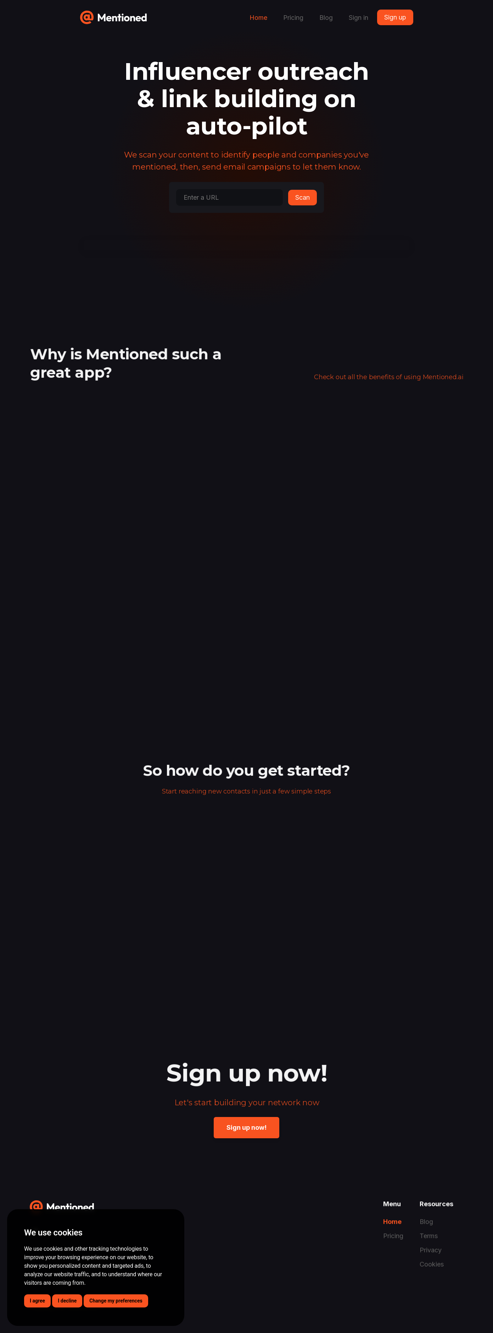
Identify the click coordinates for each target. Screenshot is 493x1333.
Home (258, 17)
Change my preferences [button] (115, 1301)
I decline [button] (67, 1301)
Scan (302, 197)
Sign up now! (246, 1127)
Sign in (358, 17)
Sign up (395, 17)
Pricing (293, 17)
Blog (326, 17)
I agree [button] (37, 1301)
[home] (113, 14)
